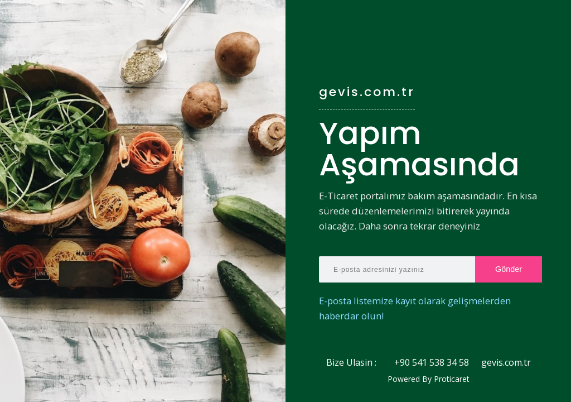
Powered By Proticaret (429, 379)
